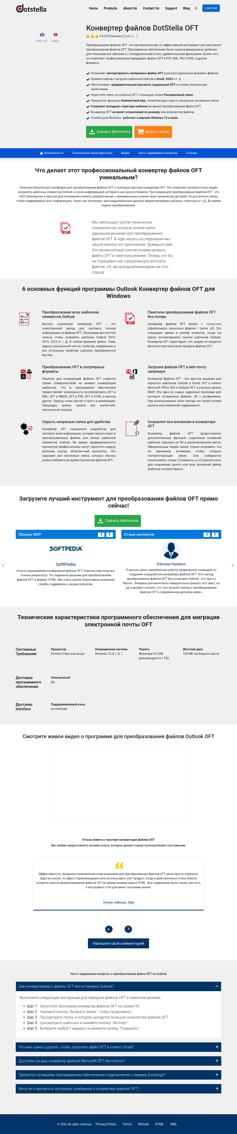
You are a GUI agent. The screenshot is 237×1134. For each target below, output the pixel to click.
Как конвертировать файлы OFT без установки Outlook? (66, 986)
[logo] (31, 8)
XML (173, 1124)
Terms (127, 1124)
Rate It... (130, 36)
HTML (159, 1124)
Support (171, 8)
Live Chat (211, 8)
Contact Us (151, 8)
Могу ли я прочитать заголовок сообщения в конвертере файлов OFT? (79, 1088)
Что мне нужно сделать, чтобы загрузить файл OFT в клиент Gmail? (76, 1047)
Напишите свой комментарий (118, 943)
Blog (186, 8)
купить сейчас (153, 132)
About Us (130, 8)
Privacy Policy (106, 1124)
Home (93, 8)
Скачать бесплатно (109, 132)
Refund (143, 1124)
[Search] (197, 8)
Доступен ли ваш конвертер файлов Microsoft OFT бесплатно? (72, 1061)
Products (110, 8)
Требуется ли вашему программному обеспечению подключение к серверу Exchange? (92, 1075)
